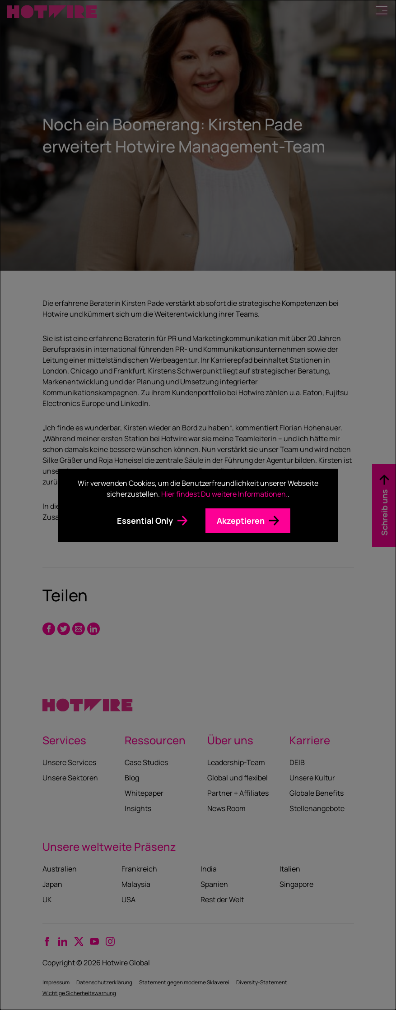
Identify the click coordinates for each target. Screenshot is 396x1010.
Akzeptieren (241, 520)
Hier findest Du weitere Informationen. (224, 494)
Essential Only (145, 520)
